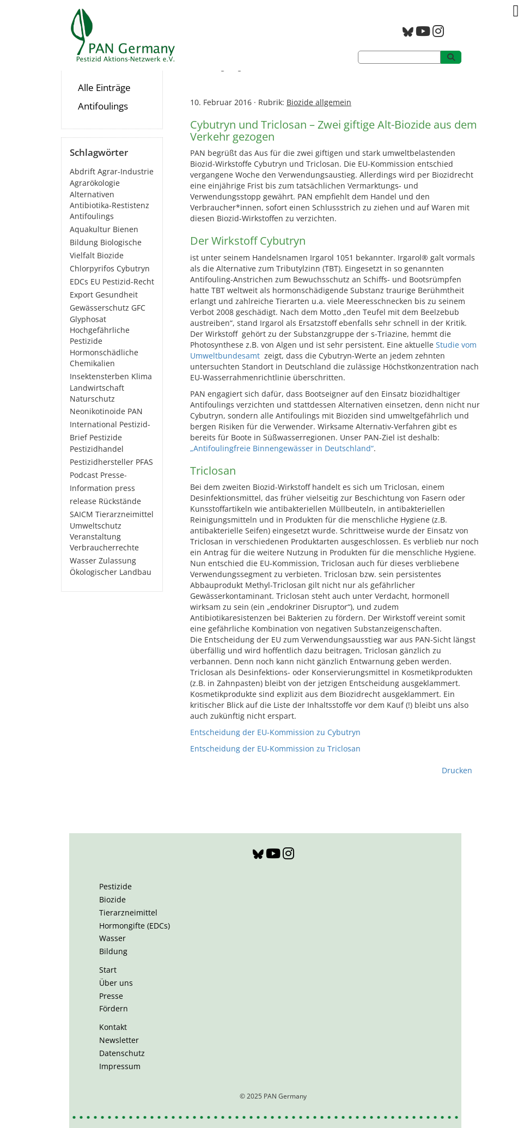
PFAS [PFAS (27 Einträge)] (144, 462)
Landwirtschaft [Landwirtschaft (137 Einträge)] (97, 388)
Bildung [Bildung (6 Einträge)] (84, 242)
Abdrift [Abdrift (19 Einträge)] (82, 171)
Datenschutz (122, 1053)
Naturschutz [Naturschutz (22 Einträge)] (92, 398)
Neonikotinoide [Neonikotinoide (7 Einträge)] (97, 411)
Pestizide (115, 886)
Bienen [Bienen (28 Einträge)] (125, 229)
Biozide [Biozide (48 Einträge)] (110, 255)
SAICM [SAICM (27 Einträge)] (81, 514)
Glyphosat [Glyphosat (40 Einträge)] (88, 319)
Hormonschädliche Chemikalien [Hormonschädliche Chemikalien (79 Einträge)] (104, 357)
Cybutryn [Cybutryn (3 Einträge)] (133, 268)
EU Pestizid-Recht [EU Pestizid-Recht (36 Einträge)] (122, 281)
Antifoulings (103, 106)
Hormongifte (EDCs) (134, 925)
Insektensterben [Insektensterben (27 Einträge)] (99, 376)
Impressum (120, 1066)
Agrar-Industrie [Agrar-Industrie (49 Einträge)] (126, 171)
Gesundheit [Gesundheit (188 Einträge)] (116, 294)
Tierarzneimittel (128, 912)
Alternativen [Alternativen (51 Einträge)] (92, 194)
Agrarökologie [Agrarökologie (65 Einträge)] (95, 183)
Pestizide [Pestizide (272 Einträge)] (105, 437)
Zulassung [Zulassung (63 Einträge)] (117, 560)
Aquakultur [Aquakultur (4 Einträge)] (90, 229)
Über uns (116, 983)
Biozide (112, 899)
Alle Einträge (104, 87)
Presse (111, 996)
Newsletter (119, 1040)
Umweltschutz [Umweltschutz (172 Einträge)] (95, 525)
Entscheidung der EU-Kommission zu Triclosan (275, 748)
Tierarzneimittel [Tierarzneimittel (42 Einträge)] (124, 514)
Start (108, 970)
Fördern (113, 1008)
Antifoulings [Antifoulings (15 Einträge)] (92, 216)
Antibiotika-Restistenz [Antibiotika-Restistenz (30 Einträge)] (109, 205)
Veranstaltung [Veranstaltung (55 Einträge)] (95, 536)
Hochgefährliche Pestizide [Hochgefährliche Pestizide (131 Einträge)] (100, 335)
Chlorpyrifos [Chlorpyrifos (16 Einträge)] (92, 268)
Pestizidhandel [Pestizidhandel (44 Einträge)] (97, 449)
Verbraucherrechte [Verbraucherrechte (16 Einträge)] (104, 547)
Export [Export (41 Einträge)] (81, 294)
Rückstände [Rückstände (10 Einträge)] (120, 501)
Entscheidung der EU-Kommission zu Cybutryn (275, 732)
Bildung (113, 951)
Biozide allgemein (319, 102)
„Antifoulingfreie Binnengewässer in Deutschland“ (282, 448)
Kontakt (113, 1027)
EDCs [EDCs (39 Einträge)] (79, 281)
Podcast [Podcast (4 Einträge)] (84, 475)
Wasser (112, 938)
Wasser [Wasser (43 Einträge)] (83, 560)
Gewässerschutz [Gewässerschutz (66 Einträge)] (99, 307)
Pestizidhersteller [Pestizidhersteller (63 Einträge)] (101, 462)
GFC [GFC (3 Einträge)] (138, 307)
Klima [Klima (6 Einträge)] (141, 376)
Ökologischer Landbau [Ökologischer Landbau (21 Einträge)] (110, 572)
